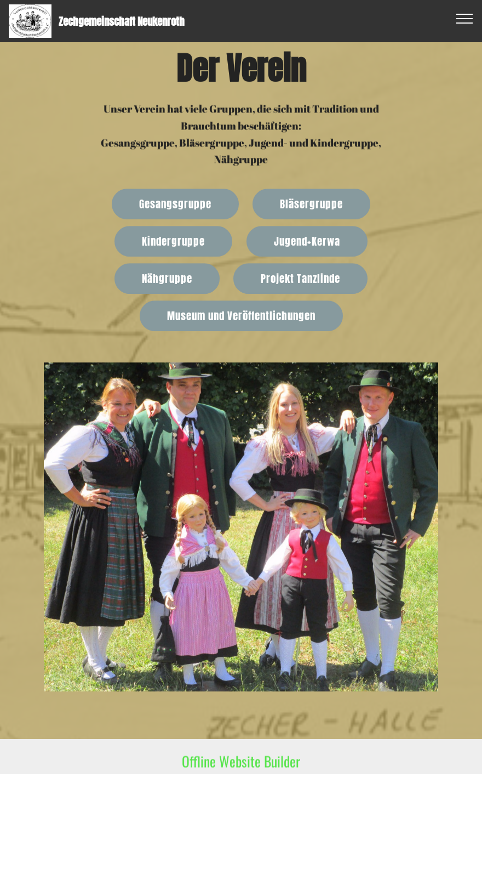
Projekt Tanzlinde (300, 279)
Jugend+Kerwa (307, 242)
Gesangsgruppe (175, 205)
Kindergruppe (173, 242)
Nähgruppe (167, 279)
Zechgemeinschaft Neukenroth (122, 21)
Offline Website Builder (241, 766)
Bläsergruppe (311, 205)
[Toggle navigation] (464, 18)
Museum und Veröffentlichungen (241, 317)
